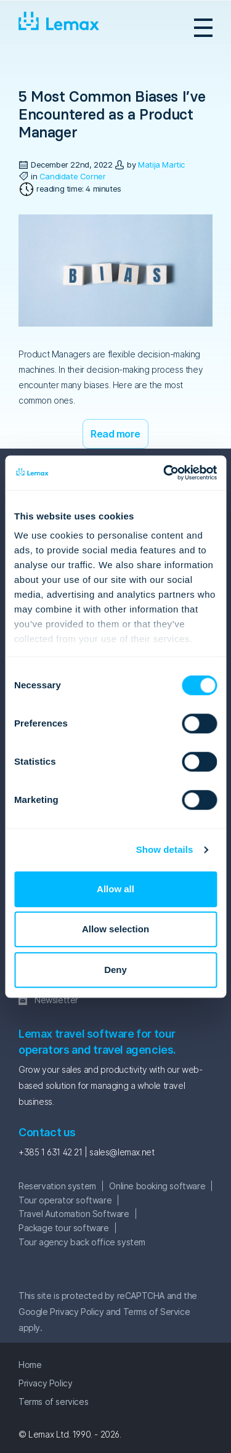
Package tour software (63, 1228)
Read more (115, 434)
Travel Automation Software (73, 1213)
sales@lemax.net (121, 1152)
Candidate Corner (72, 176)
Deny (115, 969)
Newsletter (56, 1000)
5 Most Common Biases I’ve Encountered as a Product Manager (112, 114)
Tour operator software (64, 1200)
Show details (164, 849)
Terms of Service (156, 1311)
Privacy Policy (76, 1311)
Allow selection (115, 929)
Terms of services (53, 1401)
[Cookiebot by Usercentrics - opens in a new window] (164, 473)
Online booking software (157, 1186)
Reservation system (57, 1186)
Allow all (115, 889)
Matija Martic (161, 164)
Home (29, 1364)
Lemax (59, 27)
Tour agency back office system (81, 1242)
